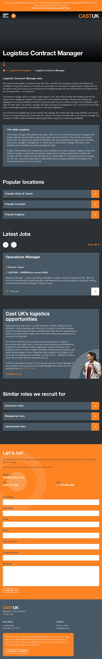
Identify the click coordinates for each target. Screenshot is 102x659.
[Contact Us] (13, 16)
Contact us (12, 374)
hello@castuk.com (13, 478)
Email (51, 522)
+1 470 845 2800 (65, 485)
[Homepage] (89, 16)
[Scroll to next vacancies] (14, 245)
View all (92, 245)
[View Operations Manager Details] (95, 291)
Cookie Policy (33, 645)
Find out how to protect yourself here (51, 8)
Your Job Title (51, 545)
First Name (51, 500)
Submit (9, 590)
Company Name (51, 556)
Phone (51, 533)
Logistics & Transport (20, 71)
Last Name (51, 511)
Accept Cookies (17, 651)
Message (51, 574)
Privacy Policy (8, 614)
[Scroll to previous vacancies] (5, 245)
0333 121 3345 (29, 369)
